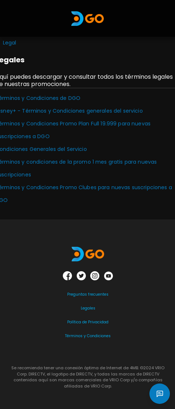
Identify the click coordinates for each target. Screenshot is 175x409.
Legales (88, 308)
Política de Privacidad (88, 322)
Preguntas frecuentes (88, 294)
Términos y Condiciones (88, 336)
